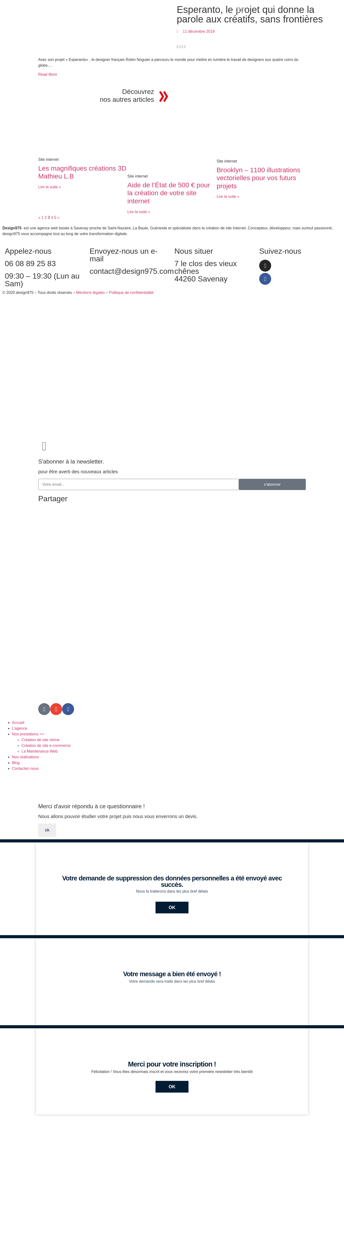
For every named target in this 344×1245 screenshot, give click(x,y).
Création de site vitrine (40, 740)
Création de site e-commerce (46, 746)
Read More (47, 74)
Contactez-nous (25, 768)
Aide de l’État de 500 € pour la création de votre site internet (168, 193)
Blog (16, 763)
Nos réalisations (25, 757)
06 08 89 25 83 (30, 263)
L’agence (19, 728)
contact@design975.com (132, 271)
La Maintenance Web (40, 751)
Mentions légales (90, 293)
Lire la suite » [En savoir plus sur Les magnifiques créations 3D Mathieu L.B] (49, 187)
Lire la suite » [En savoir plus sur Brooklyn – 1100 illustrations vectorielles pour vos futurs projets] (228, 196)
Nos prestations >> (28, 734)
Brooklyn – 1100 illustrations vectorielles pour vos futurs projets (258, 178)
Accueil (18, 723)
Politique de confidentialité (131, 293)
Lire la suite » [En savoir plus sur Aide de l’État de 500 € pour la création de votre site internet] (138, 212)
